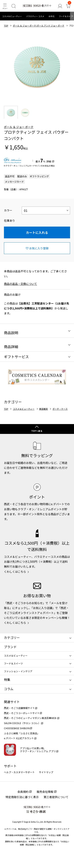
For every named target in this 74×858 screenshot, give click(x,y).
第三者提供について (56, 797)
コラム (8, 688)
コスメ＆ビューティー (12, 16)
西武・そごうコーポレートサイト (21, 713)
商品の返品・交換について (20, 284)
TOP (6, 25)
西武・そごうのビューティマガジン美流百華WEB (30, 718)
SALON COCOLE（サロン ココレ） (22, 723)
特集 (7, 679)
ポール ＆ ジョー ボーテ (18, 127)
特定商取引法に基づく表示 (22, 797)
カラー (8, 210)
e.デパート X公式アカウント (19, 738)
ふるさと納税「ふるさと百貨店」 (21, 733)
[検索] (13, 6)
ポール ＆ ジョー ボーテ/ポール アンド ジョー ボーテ (38, 25)
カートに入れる (37, 232)
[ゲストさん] (60, 6)
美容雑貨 (43, 409)
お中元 (51, 16)
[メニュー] (5, 6)
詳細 (48, 161)
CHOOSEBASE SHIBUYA (17, 728)
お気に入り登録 (39, 248)
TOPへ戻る (36, 430)
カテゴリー (12, 637)
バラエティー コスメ (35, 16)
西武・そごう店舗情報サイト (19, 708)
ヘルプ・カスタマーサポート (19, 772)
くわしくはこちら (15, 572)
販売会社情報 (45, 792)
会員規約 (22, 792)
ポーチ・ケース (59, 409)
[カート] (68, 6)
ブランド (10, 646)
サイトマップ (46, 772)
